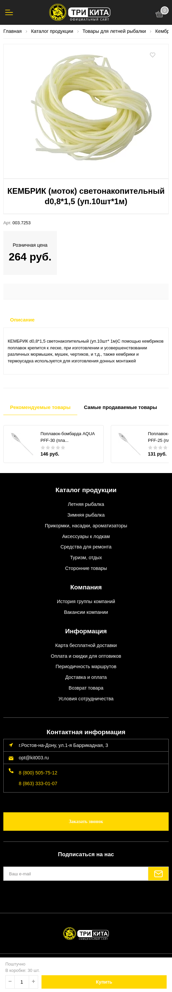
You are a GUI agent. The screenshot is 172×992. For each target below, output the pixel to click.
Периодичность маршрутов (86, 666)
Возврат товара (86, 688)
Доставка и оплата (86, 677)
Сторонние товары (86, 568)
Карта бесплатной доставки (86, 645)
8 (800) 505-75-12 (38, 772)
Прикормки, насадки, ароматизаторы (86, 525)
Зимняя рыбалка (85, 515)
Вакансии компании (86, 612)
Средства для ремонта (86, 546)
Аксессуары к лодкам (86, 536)
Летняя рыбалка (86, 504)
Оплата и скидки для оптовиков (86, 656)
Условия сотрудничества (86, 698)
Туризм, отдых (86, 557)
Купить (104, 982)
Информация (86, 631)
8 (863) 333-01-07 (38, 783)
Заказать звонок (86, 821)
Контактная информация (86, 732)
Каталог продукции (86, 489)
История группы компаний (86, 601)
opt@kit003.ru (34, 757)
